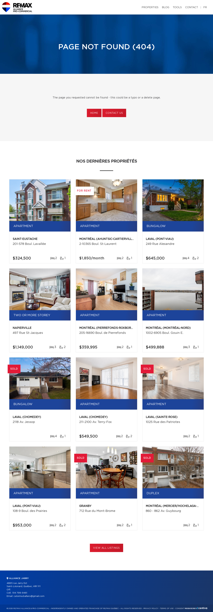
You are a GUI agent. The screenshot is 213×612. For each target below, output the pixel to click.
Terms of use (167, 608)
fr (205, 7)
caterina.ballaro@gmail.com (29, 596)
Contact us (114, 113)
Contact (191, 7)
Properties (150, 7)
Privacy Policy (150, 608)
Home (94, 113)
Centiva (202, 608)
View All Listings (106, 548)
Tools (177, 7)
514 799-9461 (19, 593)
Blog (165, 7)
